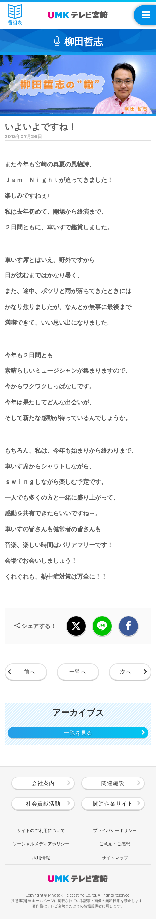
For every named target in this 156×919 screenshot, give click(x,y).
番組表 (15, 15)
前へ (29, 672)
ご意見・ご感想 (114, 843)
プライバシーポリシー (115, 830)
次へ (125, 672)
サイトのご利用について (41, 830)
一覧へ (77, 672)
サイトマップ (115, 857)
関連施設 (112, 783)
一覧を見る (78, 733)
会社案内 (43, 783)
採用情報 (41, 857)
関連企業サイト (113, 803)
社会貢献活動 (43, 803)
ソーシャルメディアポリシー (41, 843)
